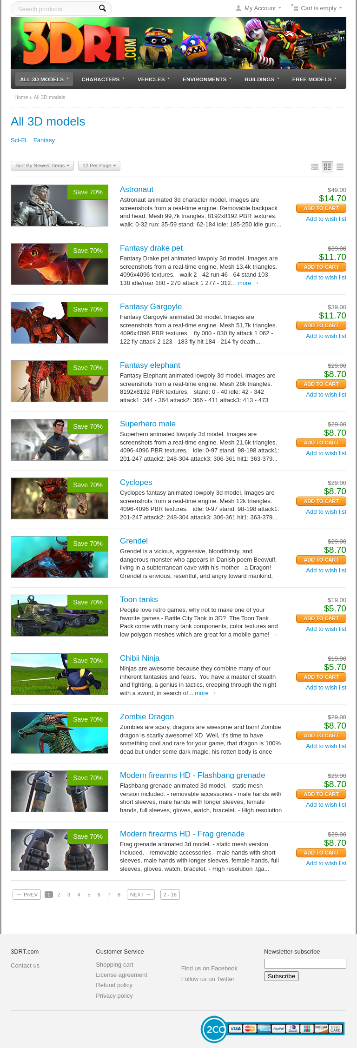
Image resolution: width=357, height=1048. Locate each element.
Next (141, 894)
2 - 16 (170, 894)
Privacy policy (114, 995)
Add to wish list (326, 218)
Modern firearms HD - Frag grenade (182, 833)
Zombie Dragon (147, 716)
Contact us (25, 965)
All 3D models (44, 79)
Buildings (262, 79)
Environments (207, 79)
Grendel (134, 541)
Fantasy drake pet (151, 248)
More (248, 282)
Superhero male (148, 423)
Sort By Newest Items (42, 166)
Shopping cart (114, 964)
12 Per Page (99, 166)
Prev (27, 894)
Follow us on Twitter (208, 978)
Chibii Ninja (139, 658)
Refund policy (114, 985)
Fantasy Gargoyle (151, 306)
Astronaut (136, 189)
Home (21, 97)
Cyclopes (136, 482)
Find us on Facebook (209, 968)
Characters (103, 79)
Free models (314, 79)
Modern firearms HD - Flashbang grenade (192, 775)
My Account (260, 8)
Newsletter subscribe (292, 951)
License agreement (121, 974)
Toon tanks (139, 599)
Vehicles (154, 79)
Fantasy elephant (150, 365)
